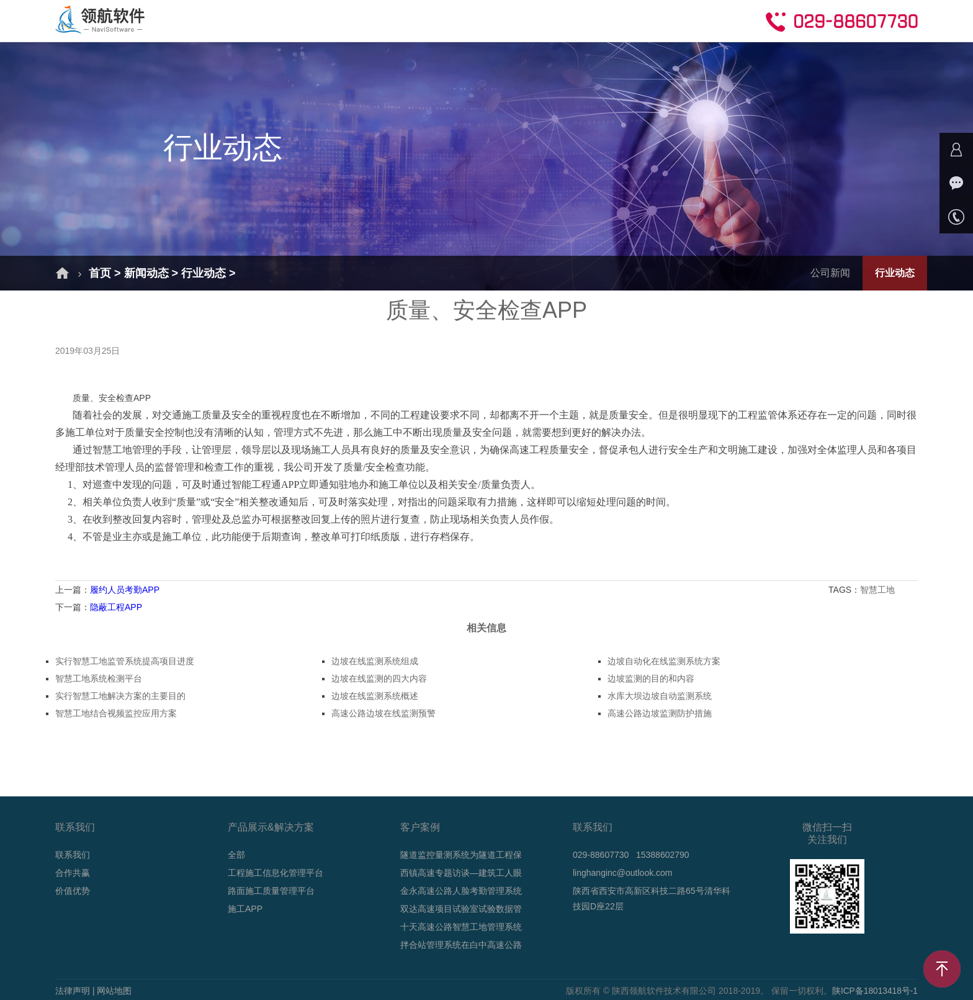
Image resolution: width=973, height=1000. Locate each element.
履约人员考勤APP (124, 590)
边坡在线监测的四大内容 (379, 678)
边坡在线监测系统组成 (374, 661)
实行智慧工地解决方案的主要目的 (120, 696)
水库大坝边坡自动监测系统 (660, 696)
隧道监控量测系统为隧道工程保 (461, 855)
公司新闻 (830, 273)
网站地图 (114, 991)
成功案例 (403, 20)
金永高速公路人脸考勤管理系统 (461, 891)
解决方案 (262, 20)
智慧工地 (878, 590)
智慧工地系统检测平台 (98, 678)
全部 (236, 855)
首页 (201, 20)
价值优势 (72, 891)
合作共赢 (615, 20)
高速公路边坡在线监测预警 (383, 713)
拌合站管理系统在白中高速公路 (461, 945)
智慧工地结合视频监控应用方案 (116, 713)
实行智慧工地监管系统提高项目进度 (124, 661)
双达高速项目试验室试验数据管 (461, 909)
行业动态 (203, 273)
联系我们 (72, 855)
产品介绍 (332, 20)
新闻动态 (474, 20)
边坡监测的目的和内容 (651, 678)
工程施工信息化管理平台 (275, 873)
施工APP (245, 909)
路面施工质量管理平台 (271, 891)
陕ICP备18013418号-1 (874, 991)
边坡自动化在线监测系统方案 (664, 661)
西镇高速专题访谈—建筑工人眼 (461, 873)
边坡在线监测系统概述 (374, 696)
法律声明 (72, 991)
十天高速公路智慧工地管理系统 (461, 927)
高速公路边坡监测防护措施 (660, 713)
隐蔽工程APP (116, 607)
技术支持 (545, 20)
